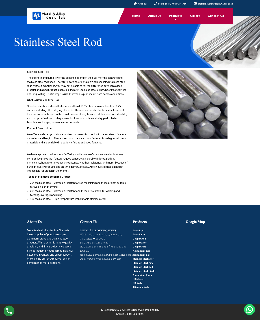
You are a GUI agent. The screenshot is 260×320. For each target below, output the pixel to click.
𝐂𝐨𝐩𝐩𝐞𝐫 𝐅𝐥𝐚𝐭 (139, 246)
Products (175, 16)
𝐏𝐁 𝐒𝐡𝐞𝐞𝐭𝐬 (138, 278)
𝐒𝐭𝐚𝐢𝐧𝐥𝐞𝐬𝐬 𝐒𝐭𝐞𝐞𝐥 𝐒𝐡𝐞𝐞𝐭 (143, 258)
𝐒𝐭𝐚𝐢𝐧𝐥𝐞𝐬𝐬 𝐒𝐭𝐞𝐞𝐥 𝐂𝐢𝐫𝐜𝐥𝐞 (144, 271)
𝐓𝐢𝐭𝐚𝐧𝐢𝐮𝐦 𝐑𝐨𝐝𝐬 (141, 287)
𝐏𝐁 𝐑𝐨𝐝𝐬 (137, 283)
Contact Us (216, 16)
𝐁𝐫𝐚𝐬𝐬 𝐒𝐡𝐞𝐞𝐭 (139, 234)
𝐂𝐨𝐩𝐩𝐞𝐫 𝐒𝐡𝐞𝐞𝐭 (140, 242)
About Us (154, 16)
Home (136, 16)
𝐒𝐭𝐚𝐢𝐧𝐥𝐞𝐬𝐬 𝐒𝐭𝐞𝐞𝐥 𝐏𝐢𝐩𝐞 (143, 262)
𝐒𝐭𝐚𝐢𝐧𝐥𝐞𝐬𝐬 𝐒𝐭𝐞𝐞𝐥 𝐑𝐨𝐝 (143, 266)
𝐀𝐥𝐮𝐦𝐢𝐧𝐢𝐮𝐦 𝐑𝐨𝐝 (141, 250)
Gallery (195, 16)
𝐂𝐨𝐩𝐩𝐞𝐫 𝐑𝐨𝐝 (139, 238)
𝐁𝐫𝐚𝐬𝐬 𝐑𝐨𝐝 (138, 230)
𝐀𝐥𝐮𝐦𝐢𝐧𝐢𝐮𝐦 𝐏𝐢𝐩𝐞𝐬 (142, 275)
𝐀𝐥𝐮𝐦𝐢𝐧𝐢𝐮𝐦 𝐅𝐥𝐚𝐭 (141, 254)
